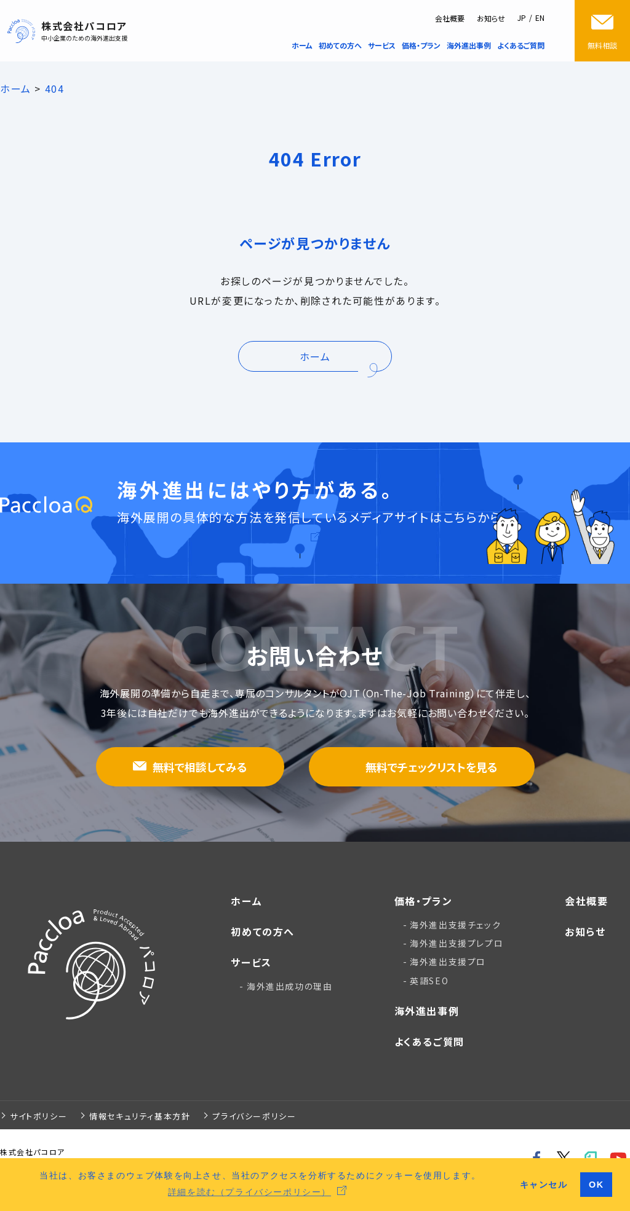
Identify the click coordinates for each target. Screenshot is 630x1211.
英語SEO (429, 980)
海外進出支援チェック (455, 925)
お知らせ (491, 18)
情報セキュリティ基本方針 (139, 1116)
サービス (251, 962)
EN (539, 17)
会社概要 (450, 18)
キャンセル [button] (544, 1184)
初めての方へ (263, 931)
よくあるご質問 (429, 1041)
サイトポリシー (38, 1116)
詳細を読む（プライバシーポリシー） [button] (249, 1191)
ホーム (246, 900)
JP (521, 17)
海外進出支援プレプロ (456, 943)
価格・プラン (423, 900)
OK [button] (596, 1184)
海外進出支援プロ (448, 961)
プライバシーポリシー (254, 1116)
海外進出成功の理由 (289, 986)
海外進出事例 (427, 1010)
